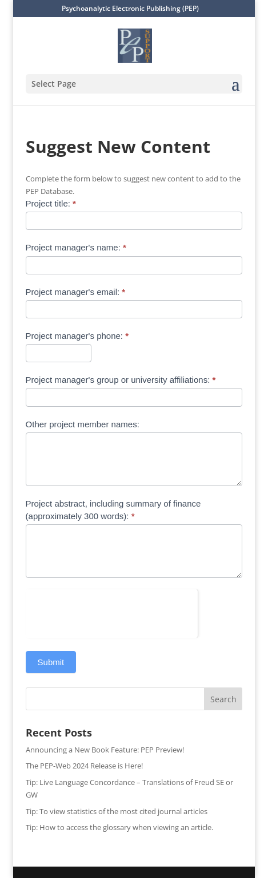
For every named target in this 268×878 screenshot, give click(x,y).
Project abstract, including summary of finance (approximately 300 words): (113, 510)
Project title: (51, 203)
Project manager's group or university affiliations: (121, 380)
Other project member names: (82, 424)
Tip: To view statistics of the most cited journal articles (116, 811)
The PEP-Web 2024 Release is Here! (84, 765)
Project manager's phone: (77, 336)
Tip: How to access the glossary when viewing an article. (119, 827)
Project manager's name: (76, 247)
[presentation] (112, 611)
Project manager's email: (76, 292)
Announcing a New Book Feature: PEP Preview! (105, 750)
